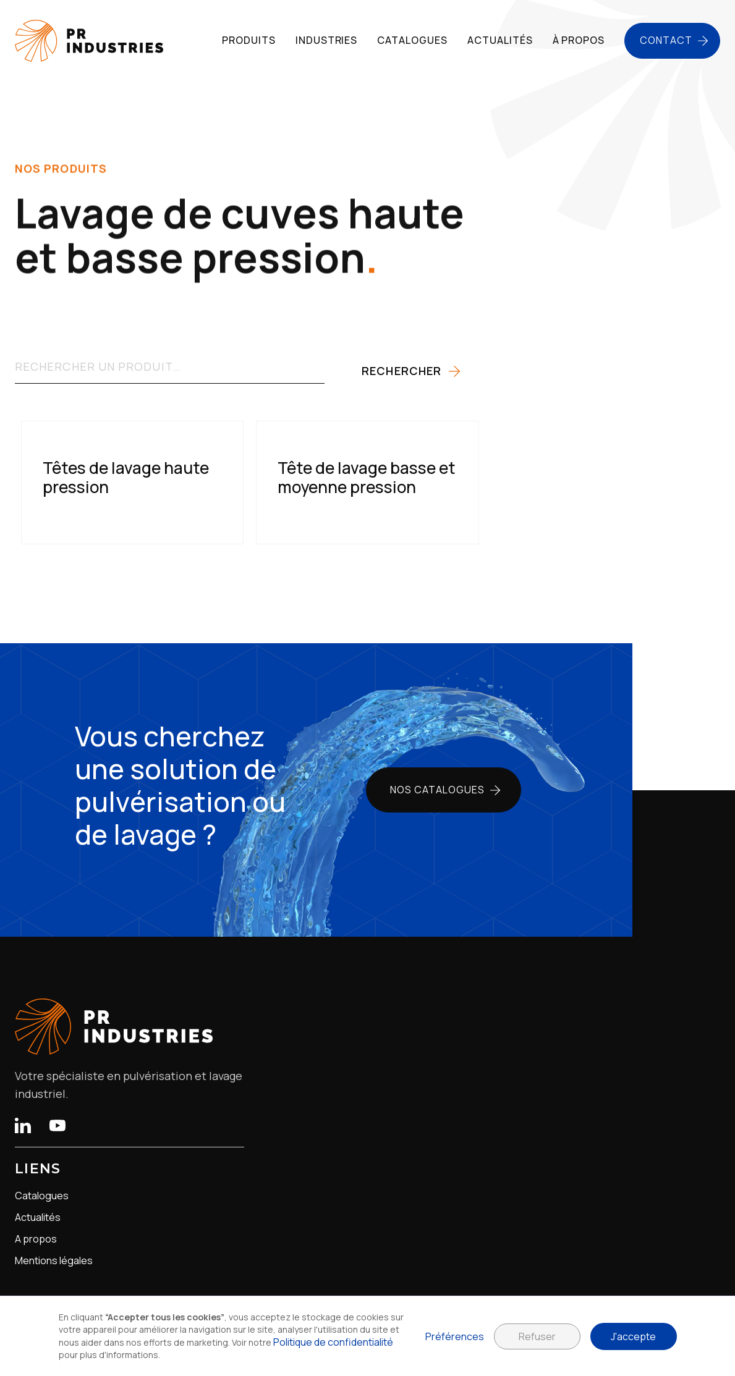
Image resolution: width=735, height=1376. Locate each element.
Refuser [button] (537, 1336)
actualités (500, 40)
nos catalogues (437, 789)
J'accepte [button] (633, 1336)
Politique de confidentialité (333, 1342)
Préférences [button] (454, 1336)
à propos (579, 40)
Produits (249, 40)
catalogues (412, 40)
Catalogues (42, 1196)
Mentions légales (54, 1261)
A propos (36, 1239)
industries (326, 40)
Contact (666, 40)
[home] (89, 41)
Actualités (38, 1217)
